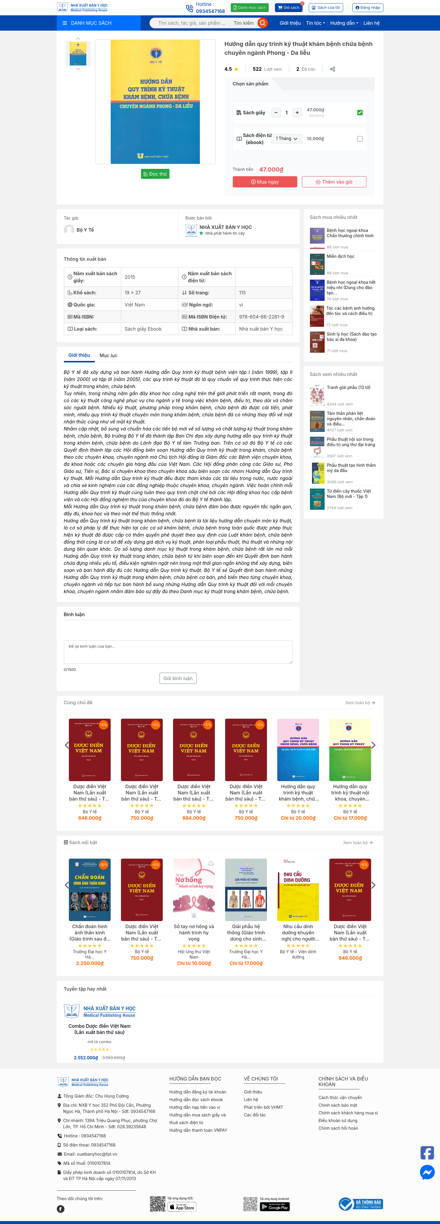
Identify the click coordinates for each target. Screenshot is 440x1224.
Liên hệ (371, 23)
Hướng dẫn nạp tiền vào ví (195, 1107)
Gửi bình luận (177, 678)
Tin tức (314, 23)
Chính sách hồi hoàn (338, 1128)
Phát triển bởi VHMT (263, 1107)
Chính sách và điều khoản (343, 1081)
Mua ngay (265, 182)
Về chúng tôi (261, 1079)
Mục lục (109, 355)
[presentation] (67, 745)
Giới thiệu (290, 23)
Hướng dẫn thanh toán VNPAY (199, 1130)
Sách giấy (254, 113)
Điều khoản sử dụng (337, 1120)
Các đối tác (255, 1114)
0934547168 (210, 11)
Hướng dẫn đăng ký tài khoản (198, 1091)
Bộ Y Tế (85, 230)
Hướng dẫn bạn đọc (196, 1079)
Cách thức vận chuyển (340, 1097)
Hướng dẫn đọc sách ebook (196, 1099)
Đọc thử (155, 174)
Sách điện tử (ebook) (255, 138)
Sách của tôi (326, 7)
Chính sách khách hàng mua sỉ (348, 1112)
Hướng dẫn (342, 23)
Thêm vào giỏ (334, 182)
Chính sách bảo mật (337, 1105)
